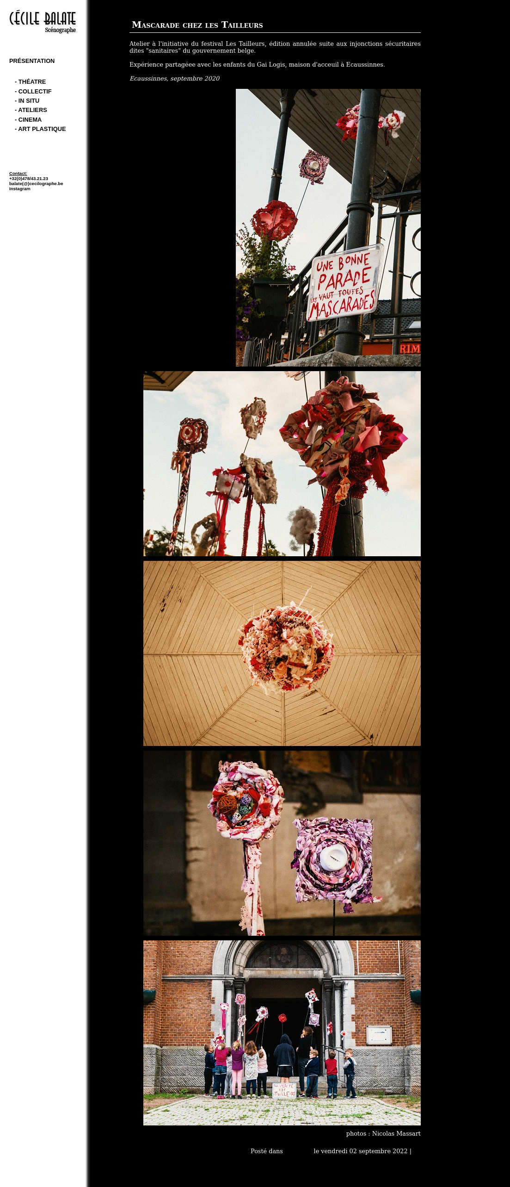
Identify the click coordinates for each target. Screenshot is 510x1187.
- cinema (28, 119)
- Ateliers (31, 109)
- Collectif (33, 91)
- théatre (30, 81)
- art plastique (40, 128)
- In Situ (27, 100)
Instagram (20, 188)
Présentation (32, 60)
